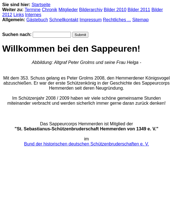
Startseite (41, 4)
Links (18, 14)
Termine (33, 9)
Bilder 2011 (139, 9)
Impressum (91, 19)
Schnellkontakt (63, 19)
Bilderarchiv (91, 9)
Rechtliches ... (117, 19)
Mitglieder (68, 9)
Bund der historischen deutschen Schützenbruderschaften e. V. (86, 144)
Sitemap (140, 19)
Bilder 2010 (115, 9)
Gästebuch (37, 19)
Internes (33, 14)
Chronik (49, 9)
